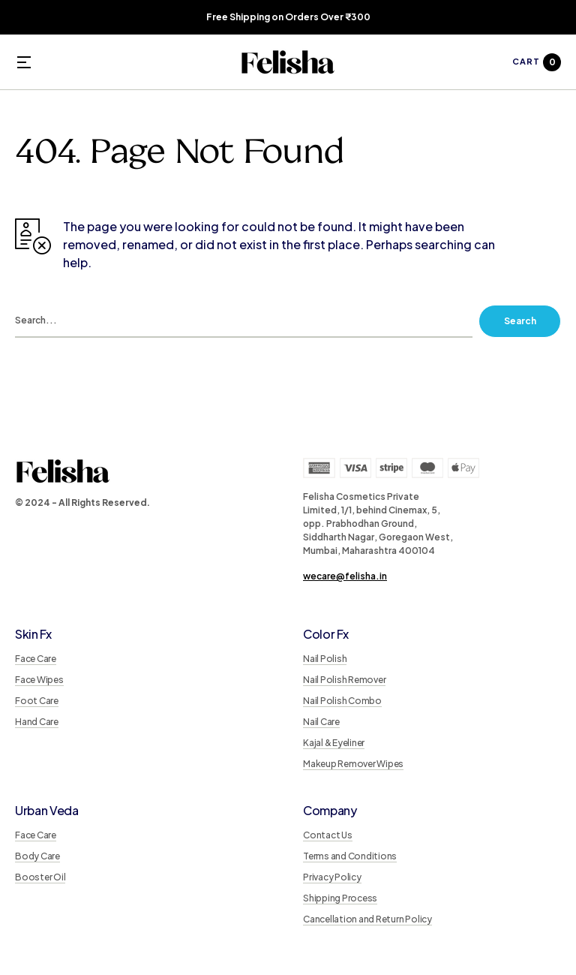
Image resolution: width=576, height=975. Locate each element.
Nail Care (321, 721)
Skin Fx (33, 634)
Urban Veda (47, 810)
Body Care (37, 856)
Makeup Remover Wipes (353, 763)
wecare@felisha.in (345, 576)
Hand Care (36, 721)
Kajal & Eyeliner (333, 742)
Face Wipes (39, 679)
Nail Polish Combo (342, 700)
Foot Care (36, 700)
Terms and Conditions (350, 856)
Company (330, 810)
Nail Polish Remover (344, 679)
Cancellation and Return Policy (367, 919)
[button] (24, 62)
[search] (243, 321)
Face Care (35, 658)
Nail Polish (324, 658)
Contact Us (327, 835)
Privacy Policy (332, 877)
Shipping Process (340, 898)
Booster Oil (40, 877)
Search (520, 321)
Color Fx (325, 634)
